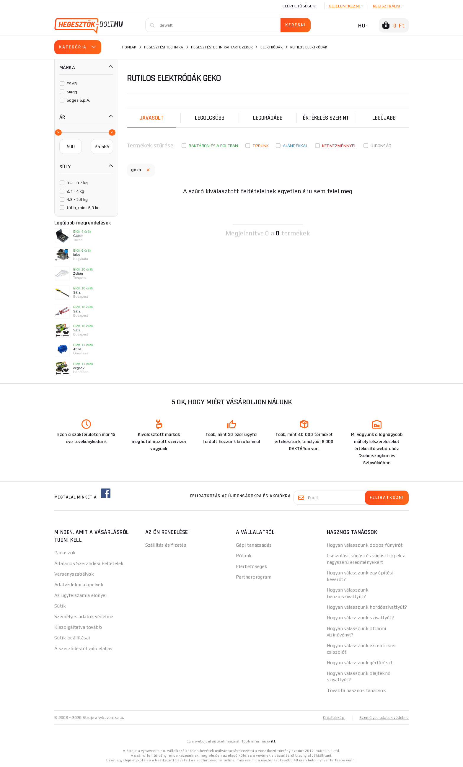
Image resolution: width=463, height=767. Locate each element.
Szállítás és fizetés (166, 545)
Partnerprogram (253, 577)
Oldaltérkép (330, 717)
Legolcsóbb (209, 118)
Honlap (129, 47)
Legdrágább (268, 118)
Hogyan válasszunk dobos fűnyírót (365, 545)
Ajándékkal (295, 145)
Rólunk (244, 555)
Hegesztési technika (163, 47)
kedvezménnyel (339, 145)
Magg (72, 91)
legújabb (384, 118)
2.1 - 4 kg (75, 191)
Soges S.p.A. (78, 100)
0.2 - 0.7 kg (77, 182)
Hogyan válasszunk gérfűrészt (360, 662)
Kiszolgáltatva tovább (78, 627)
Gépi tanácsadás (254, 545)
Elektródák (271, 47)
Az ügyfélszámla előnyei (80, 595)
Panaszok (65, 553)
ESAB (72, 83)
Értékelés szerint (326, 118)
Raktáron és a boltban (213, 145)
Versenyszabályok (74, 574)
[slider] (58, 132)
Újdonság (381, 145)
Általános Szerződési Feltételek (89, 563)
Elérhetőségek (299, 6)
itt (273, 741)
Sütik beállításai (72, 638)
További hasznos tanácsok (356, 690)
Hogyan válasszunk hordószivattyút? (367, 607)
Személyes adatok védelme (83, 616)
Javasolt (151, 118)
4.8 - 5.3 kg (77, 199)
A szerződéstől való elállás (83, 648)
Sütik (60, 606)
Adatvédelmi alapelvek (78, 584)
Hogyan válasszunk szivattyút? (360, 618)
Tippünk (260, 145)
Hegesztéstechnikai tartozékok (222, 47)
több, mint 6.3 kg (83, 207)
